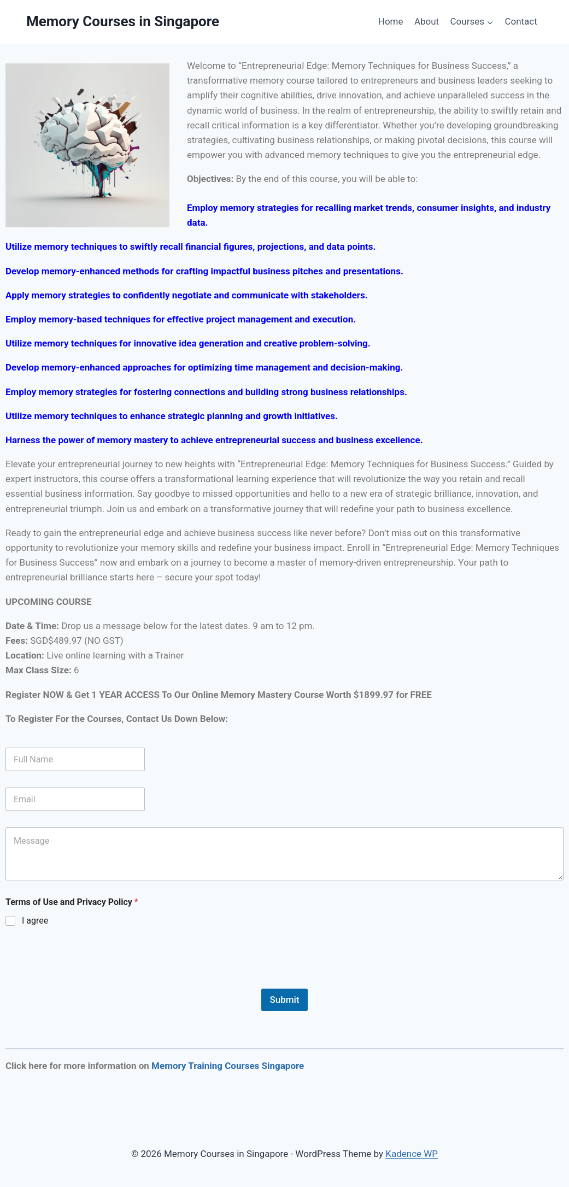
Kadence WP (411, 1153)
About (426, 21)
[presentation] (88, 982)
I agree (35, 920)
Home (390, 21)
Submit (284, 999)
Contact (521, 21)
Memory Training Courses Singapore (227, 1065)
